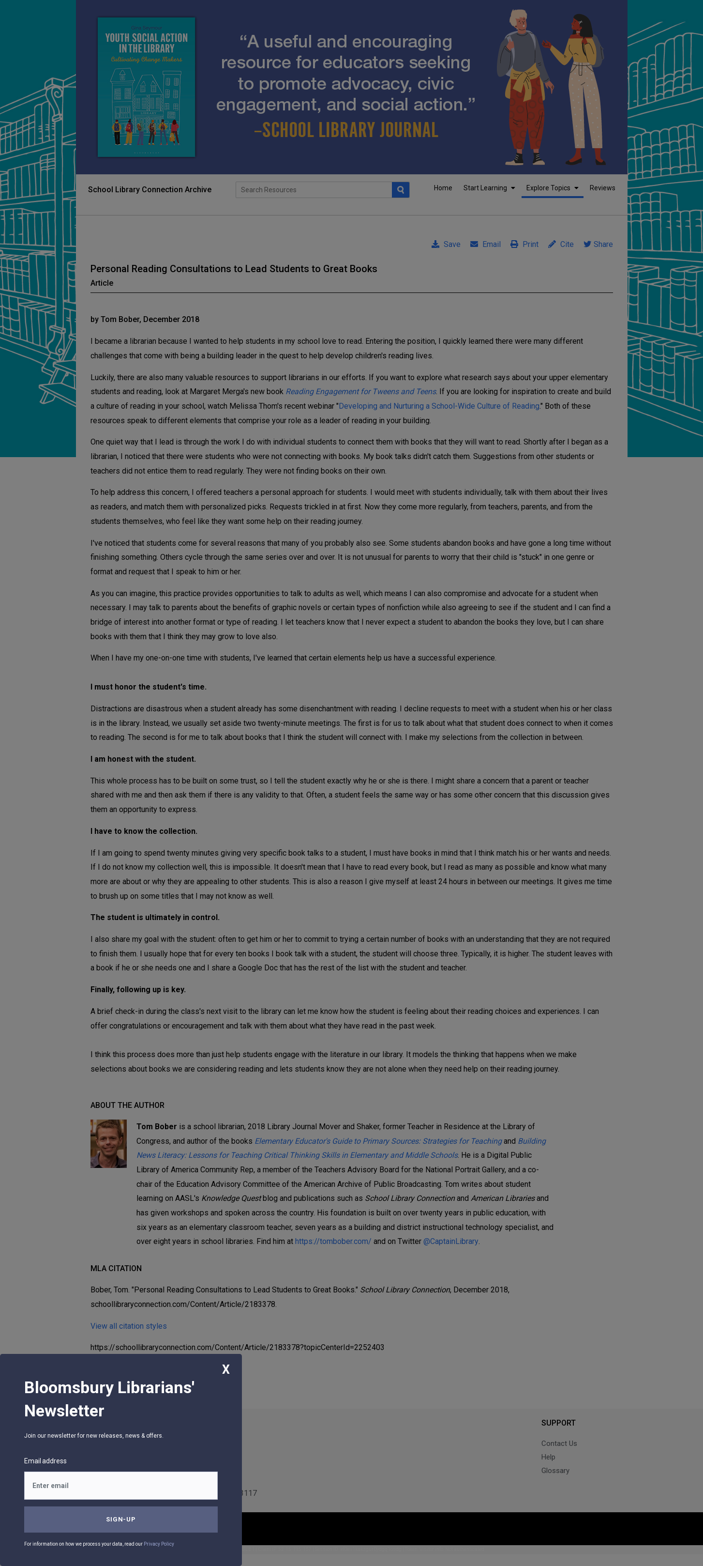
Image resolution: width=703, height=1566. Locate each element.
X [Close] (226, 1370)
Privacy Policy (159, 1544)
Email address (45, 1461)
